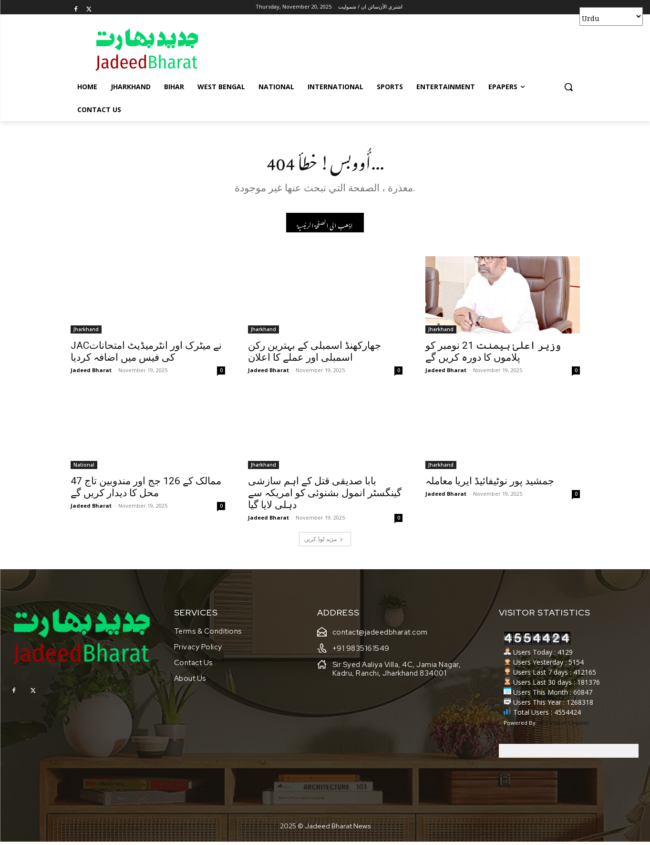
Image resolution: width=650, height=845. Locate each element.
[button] (568, 86)
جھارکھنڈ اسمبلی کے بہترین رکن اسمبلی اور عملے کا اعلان (314, 354)
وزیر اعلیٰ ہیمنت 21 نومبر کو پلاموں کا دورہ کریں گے (493, 354)
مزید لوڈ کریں (323, 542)
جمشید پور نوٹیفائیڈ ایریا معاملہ (489, 484)
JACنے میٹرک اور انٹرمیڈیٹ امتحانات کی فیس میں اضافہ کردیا (146, 354)
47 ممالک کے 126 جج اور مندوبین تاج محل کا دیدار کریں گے (146, 489)
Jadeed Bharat (91, 372)
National (83, 467)
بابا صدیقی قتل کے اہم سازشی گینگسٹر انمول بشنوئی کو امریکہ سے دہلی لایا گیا (325, 495)
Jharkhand (86, 332)
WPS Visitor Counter (563, 726)
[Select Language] (611, 16)
